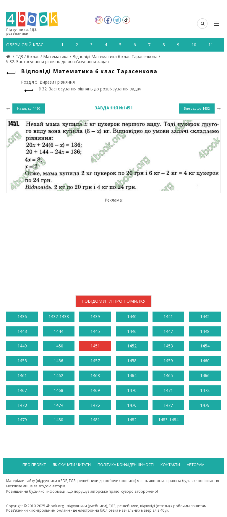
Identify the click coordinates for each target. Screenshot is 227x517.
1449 (22, 346)
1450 (58, 346)
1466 (205, 375)
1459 (168, 360)
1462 (58, 375)
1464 (132, 375)
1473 (22, 405)
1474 (58, 405)
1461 (22, 375)
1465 (168, 375)
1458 (132, 360)
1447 (168, 331)
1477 (168, 405)
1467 (22, 390)
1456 (58, 360)
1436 (22, 316)
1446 (132, 331)
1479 (22, 419)
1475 (95, 405)
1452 (132, 346)
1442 (205, 316)
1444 (58, 331)
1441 (168, 316)
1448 (205, 331)
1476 (132, 405)
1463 (95, 375)
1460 (205, 360)
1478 (205, 405)
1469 (95, 390)
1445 (95, 331)
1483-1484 (168, 419)
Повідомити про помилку (114, 301)
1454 (205, 346)
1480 (58, 419)
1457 (95, 360)
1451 (95, 346)
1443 (22, 331)
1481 (95, 419)
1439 (95, 316)
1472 (205, 390)
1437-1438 (58, 316)
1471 (168, 390)
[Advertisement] (113, 244)
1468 (58, 390)
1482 (132, 419)
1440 (132, 316)
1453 (168, 346)
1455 (22, 360)
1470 (132, 390)
